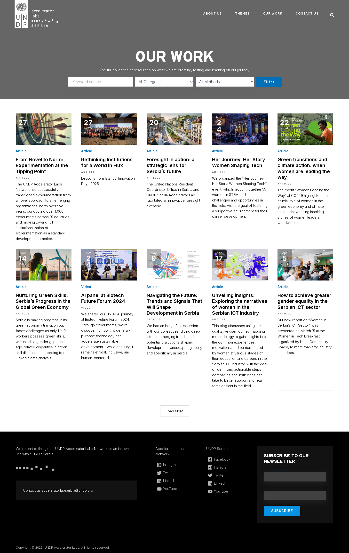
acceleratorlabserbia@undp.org (68, 487)
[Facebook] (225, 456)
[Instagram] (174, 462)
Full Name (271, 485)
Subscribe (282, 507)
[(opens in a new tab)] (43, 128)
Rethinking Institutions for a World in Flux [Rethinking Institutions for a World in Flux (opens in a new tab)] (109, 162)
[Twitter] (174, 470)
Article (21, 151)
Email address (274, 467)
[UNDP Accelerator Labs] (36, 13)
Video (86, 285)
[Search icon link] (332, 15)
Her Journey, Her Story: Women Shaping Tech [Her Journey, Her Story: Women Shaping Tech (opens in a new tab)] (237, 162)
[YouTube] (174, 486)
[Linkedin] (174, 478)
